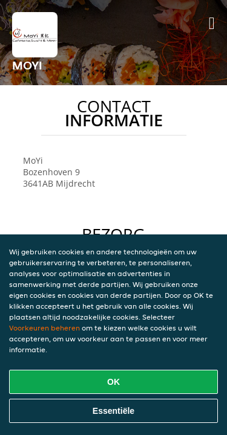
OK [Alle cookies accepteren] (113, 382)
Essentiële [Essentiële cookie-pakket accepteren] (113, 411)
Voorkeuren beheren (44, 327)
